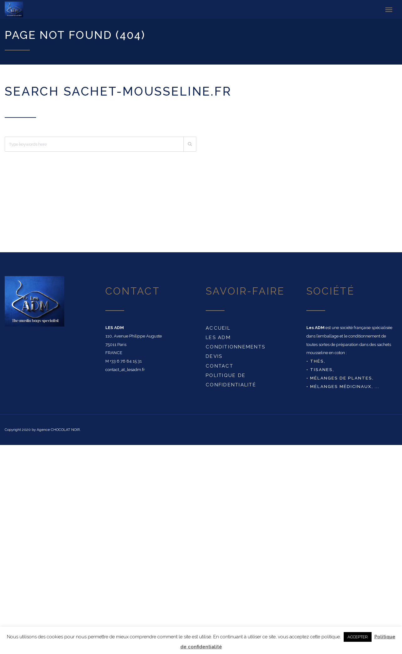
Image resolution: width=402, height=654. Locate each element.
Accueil (218, 328)
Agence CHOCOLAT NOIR (58, 429)
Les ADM (218, 337)
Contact (219, 366)
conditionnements (235, 347)
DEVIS (214, 356)
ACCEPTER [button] (357, 637)
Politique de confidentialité (231, 380)
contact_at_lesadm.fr (125, 369)
